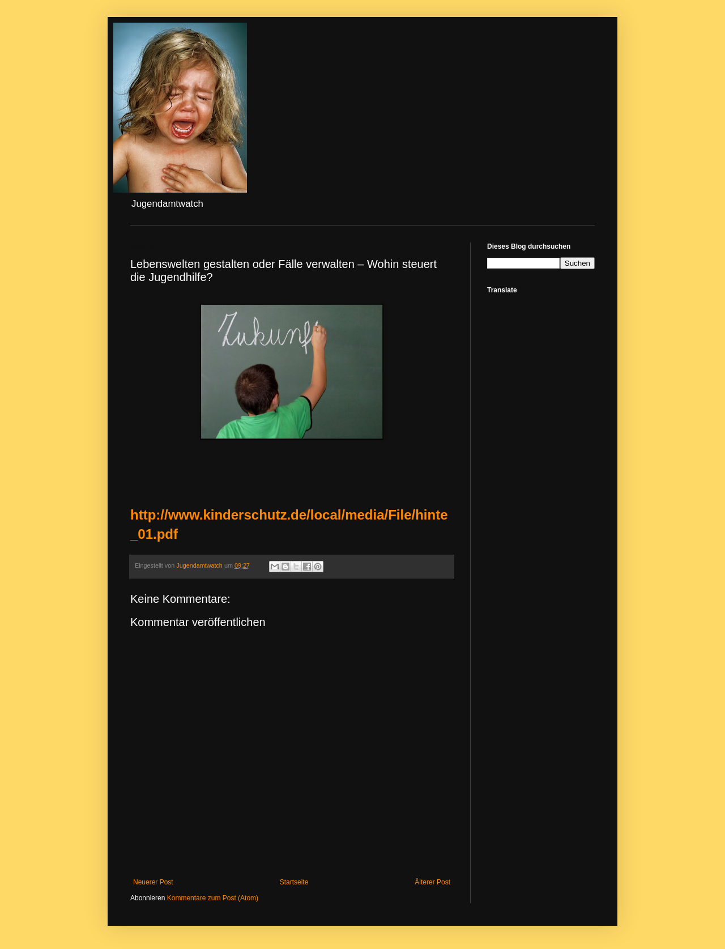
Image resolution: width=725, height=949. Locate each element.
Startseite (294, 882)
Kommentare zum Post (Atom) (212, 898)
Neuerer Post (153, 882)
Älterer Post (432, 882)
